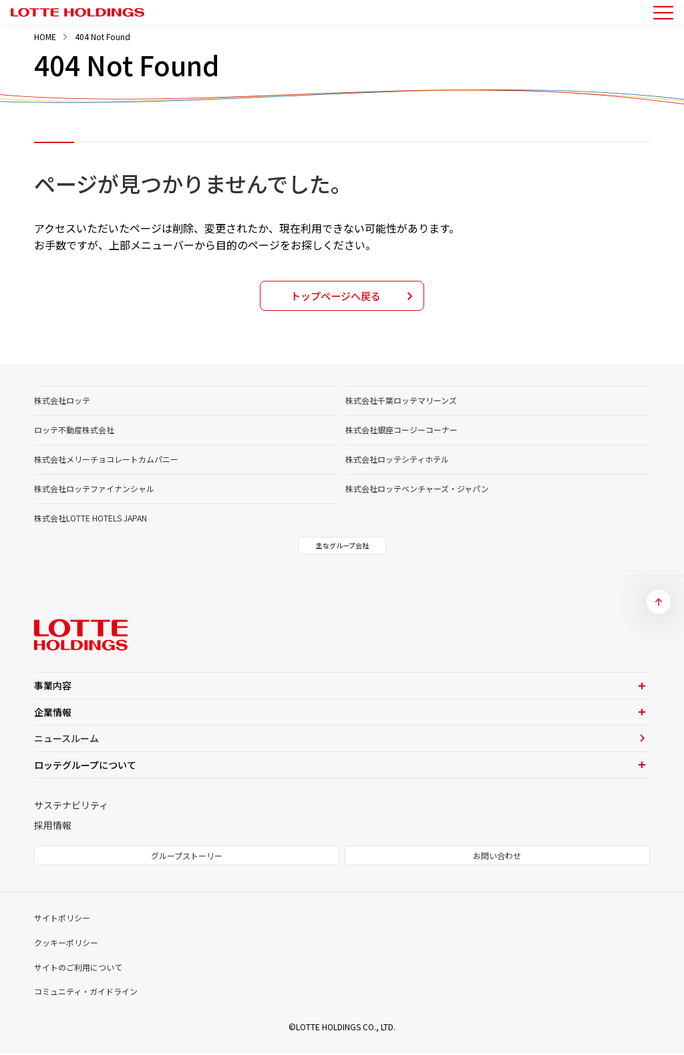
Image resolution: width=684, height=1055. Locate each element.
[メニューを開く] (663, 13)
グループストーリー (186, 857)
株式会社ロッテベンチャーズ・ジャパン (417, 490)
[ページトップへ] (659, 604)
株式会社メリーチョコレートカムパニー (106, 461)
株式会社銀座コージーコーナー (401, 431)
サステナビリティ (71, 807)
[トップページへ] (77, 12)
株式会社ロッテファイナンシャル (94, 490)
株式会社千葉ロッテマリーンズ (401, 402)
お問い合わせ (497, 857)
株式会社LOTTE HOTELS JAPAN (90, 519)
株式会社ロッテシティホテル (397, 461)
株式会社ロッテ (62, 402)
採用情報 (52, 827)
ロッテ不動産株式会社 (74, 431)
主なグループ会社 (342, 547)
